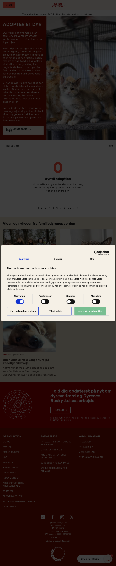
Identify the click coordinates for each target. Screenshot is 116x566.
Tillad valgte (55, 311)
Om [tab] (92, 259)
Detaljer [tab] (58, 259)
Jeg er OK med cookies (90, 311)
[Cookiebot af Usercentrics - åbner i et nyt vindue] (96, 252)
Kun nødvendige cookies (23, 311)
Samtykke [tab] (24, 259)
